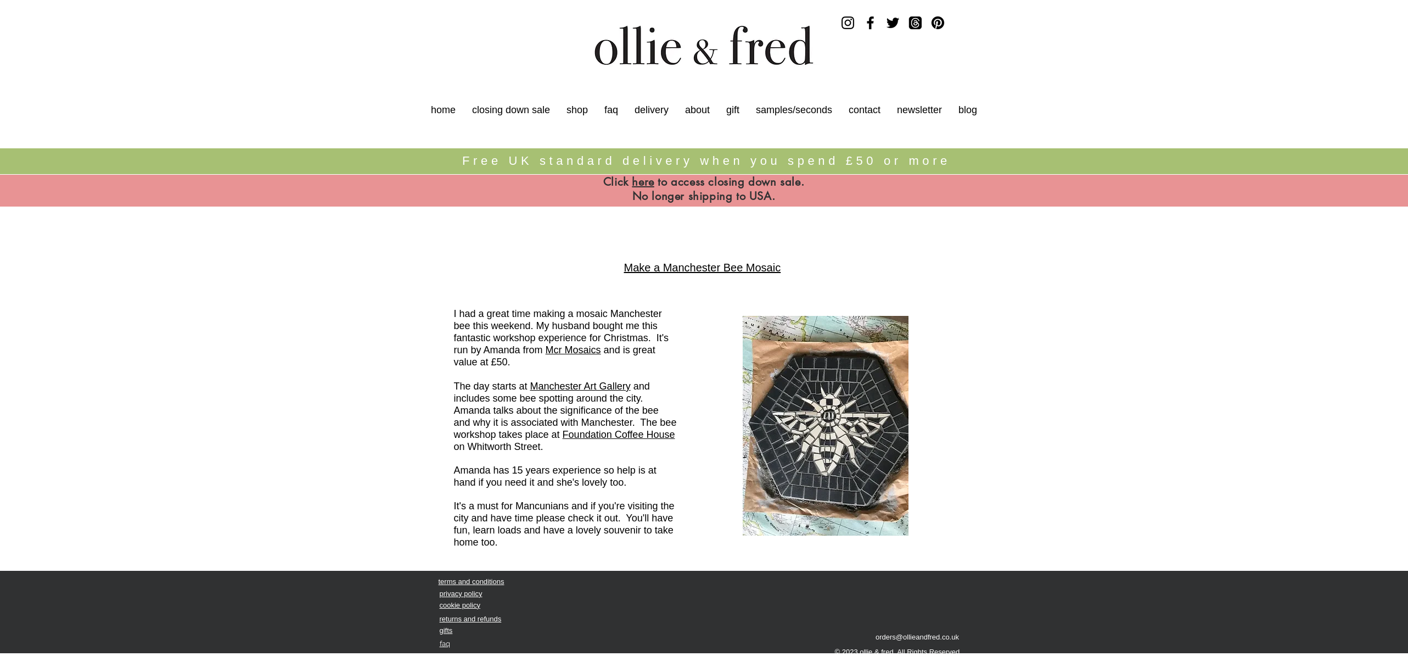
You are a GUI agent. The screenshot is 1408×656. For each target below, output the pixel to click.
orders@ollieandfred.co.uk (917, 637)
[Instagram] (847, 22)
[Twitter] (892, 22)
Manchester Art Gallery (580, 386)
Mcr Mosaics (573, 349)
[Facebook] (870, 22)
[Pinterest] (937, 22)
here (643, 182)
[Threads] (915, 22)
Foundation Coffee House (619, 434)
